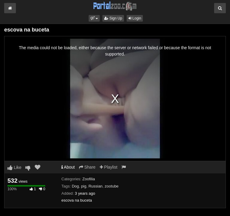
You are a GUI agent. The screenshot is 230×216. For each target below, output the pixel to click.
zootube (112, 186)
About (68, 167)
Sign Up (113, 18)
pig (83, 186)
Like (14, 167)
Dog (75, 186)
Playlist (108, 167)
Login (134, 18)
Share (87, 167)
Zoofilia (88, 179)
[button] (94, 18)
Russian (95, 186)
